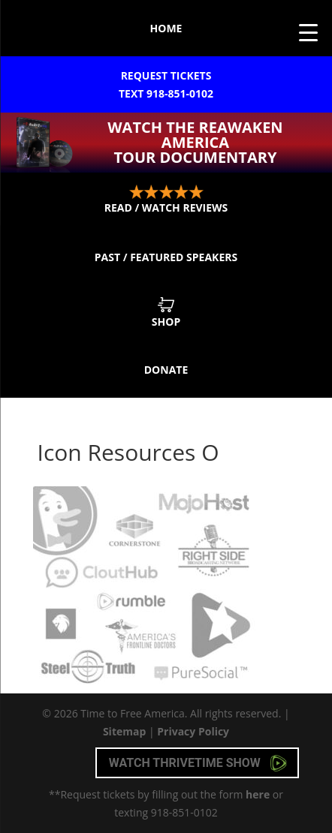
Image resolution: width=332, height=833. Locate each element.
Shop (166, 312)
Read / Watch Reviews (166, 200)
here (258, 794)
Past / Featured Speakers (166, 257)
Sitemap (124, 731)
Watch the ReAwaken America (195, 142)
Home (166, 28)
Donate (166, 369)
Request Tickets (166, 85)
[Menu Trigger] (308, 32)
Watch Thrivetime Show (198, 763)
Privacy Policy (193, 731)
